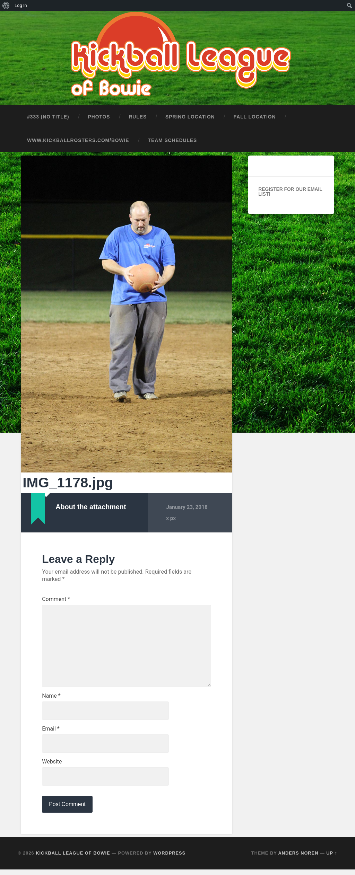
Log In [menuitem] (21, 5)
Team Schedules (172, 139)
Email (50, 733)
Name (51, 699)
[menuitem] (6, 5)
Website (52, 766)
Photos (99, 115)
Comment (56, 598)
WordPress (169, 858)
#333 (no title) (48, 115)
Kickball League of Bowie (73, 858)
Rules (138, 115)
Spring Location (190, 115)
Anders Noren (298, 858)
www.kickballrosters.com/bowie (78, 139)
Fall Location (255, 115)
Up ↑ (331, 858)
